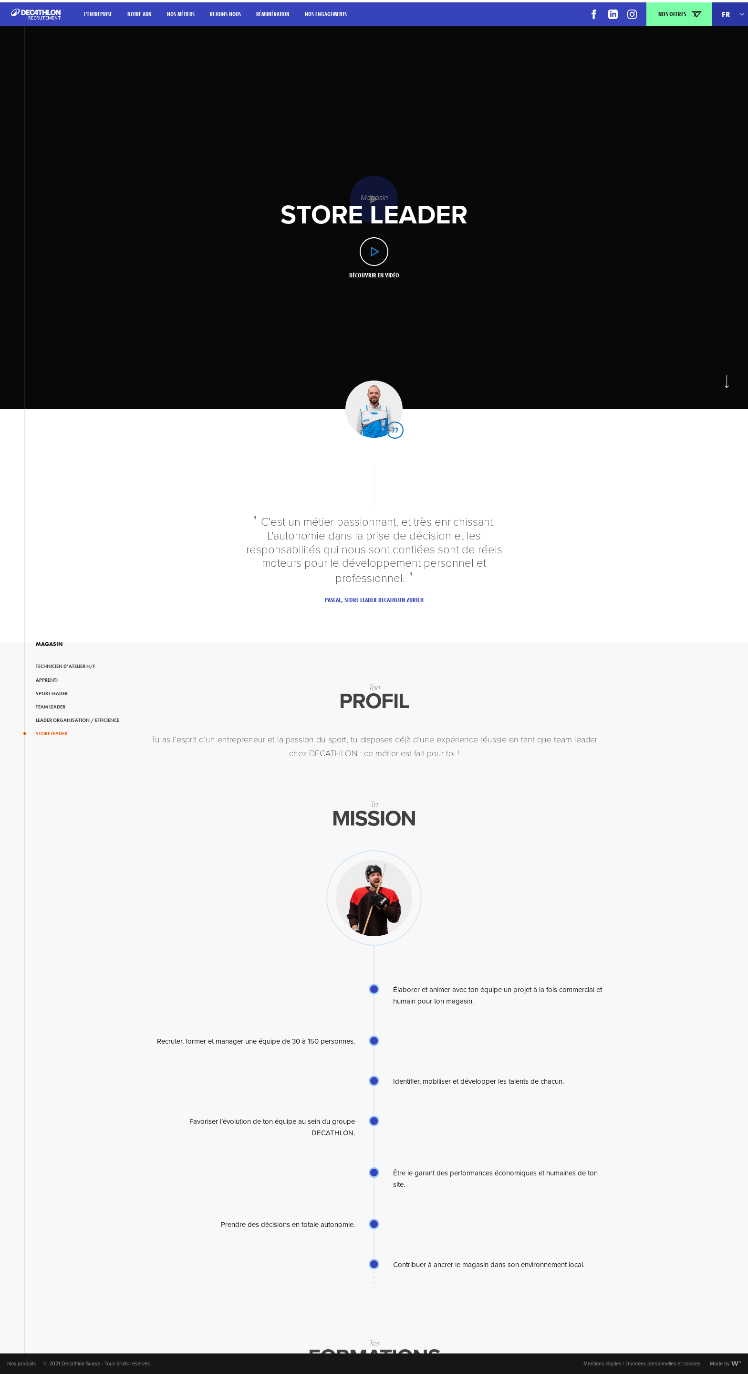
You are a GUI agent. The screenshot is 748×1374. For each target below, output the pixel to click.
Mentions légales (602, 1364)
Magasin (49, 644)
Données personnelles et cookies (662, 1364)
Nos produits (21, 1364)
